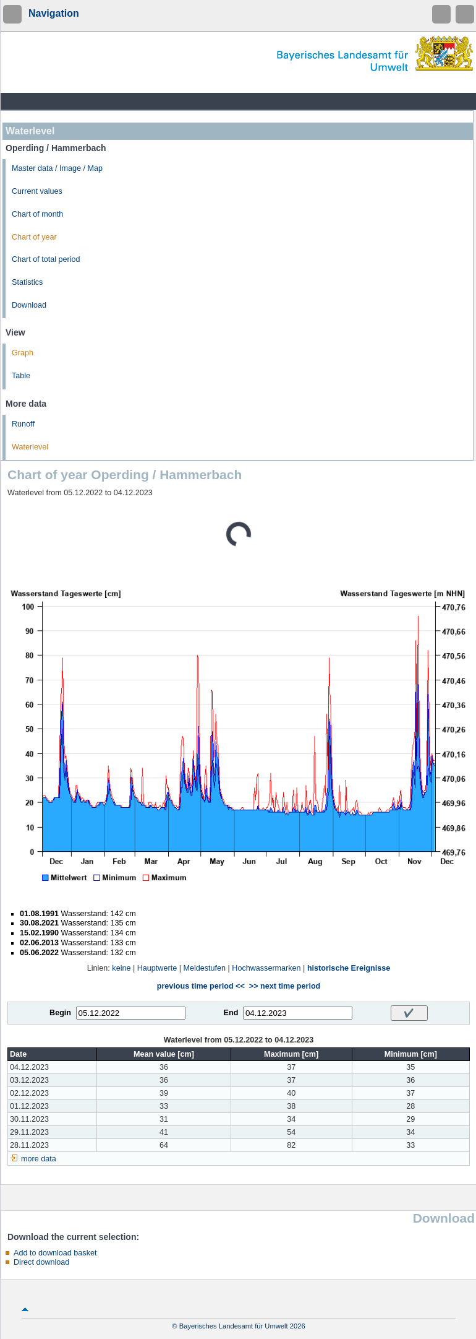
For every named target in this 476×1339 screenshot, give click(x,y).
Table (21, 375)
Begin (60, 1012)
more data (38, 1159)
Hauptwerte (157, 968)
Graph (22, 353)
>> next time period (284, 986)
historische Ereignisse (348, 968)
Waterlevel (30, 447)
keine (121, 968)
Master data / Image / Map (57, 168)
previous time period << (201, 986)
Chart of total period (46, 259)
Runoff (23, 424)
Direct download (41, 1262)
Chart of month (37, 214)
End (231, 1012)
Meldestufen (204, 968)
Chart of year (34, 237)
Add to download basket (55, 1253)
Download (29, 305)
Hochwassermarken (266, 968)
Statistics (27, 282)
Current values (37, 191)
